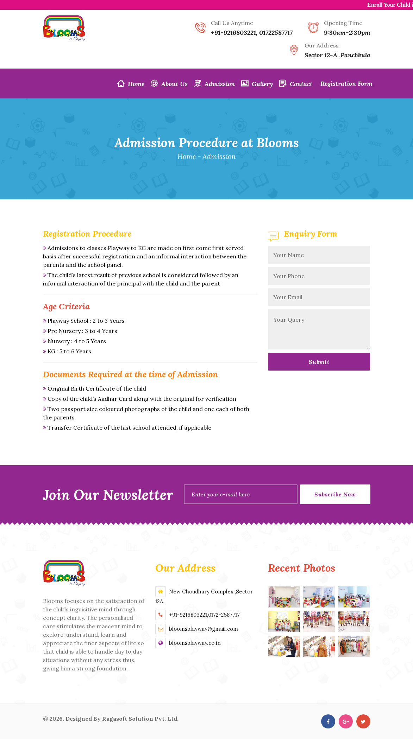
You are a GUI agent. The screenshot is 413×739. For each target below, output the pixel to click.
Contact (295, 84)
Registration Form (346, 83)
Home (130, 84)
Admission (214, 84)
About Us (169, 84)
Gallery (257, 84)
